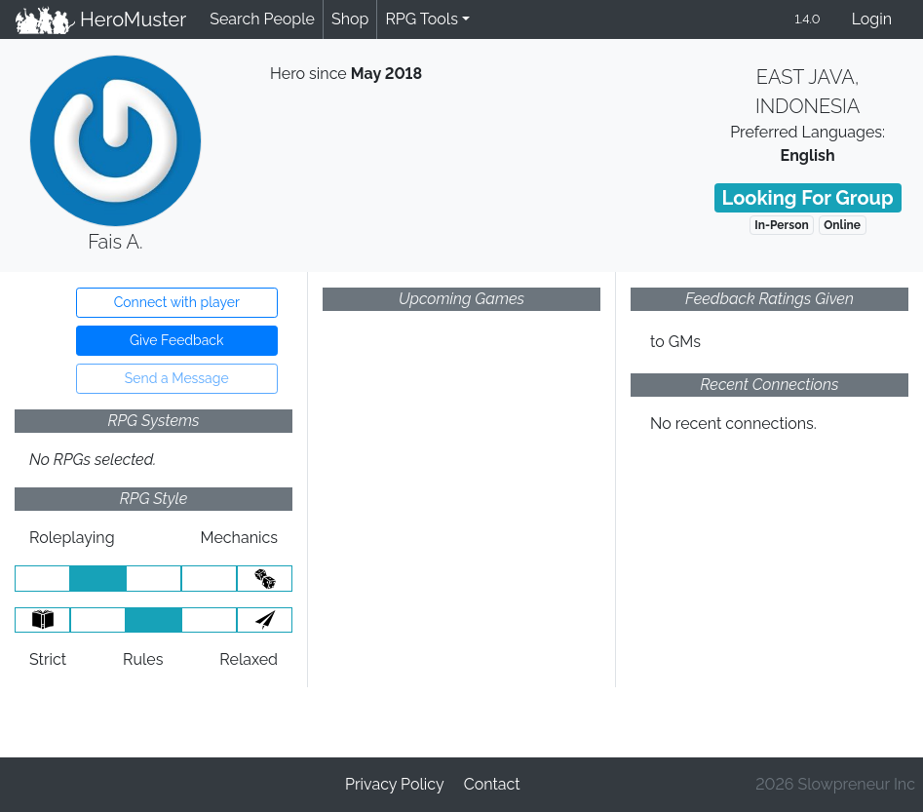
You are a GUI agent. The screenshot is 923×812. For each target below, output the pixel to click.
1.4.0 (807, 19)
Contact (492, 784)
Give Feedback (176, 340)
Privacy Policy (394, 784)
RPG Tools (421, 19)
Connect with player (177, 302)
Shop (349, 19)
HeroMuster (101, 19)
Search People (262, 19)
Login (872, 19)
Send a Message (177, 378)
